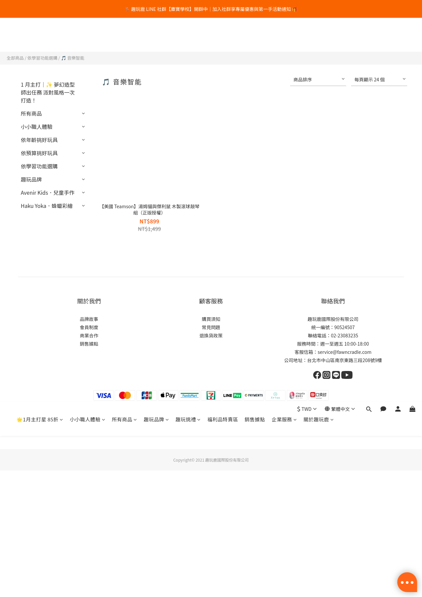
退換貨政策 (211, 335)
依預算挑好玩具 (39, 153)
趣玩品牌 (156, 35)
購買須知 (211, 319)
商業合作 (89, 335)
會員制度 (89, 327)
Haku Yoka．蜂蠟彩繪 (47, 206)
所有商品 (124, 35)
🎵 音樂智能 (72, 58)
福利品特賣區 (222, 35)
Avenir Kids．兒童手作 (48, 192)
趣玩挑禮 (188, 35)
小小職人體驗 (88, 35)
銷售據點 (255, 35)
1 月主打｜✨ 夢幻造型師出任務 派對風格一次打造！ (48, 92)
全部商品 (15, 58)
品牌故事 (89, 319)
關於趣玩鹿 (318, 35)
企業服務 (284, 35)
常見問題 (211, 327)
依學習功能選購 (42, 58)
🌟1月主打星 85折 (39, 35)
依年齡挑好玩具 (39, 140)
